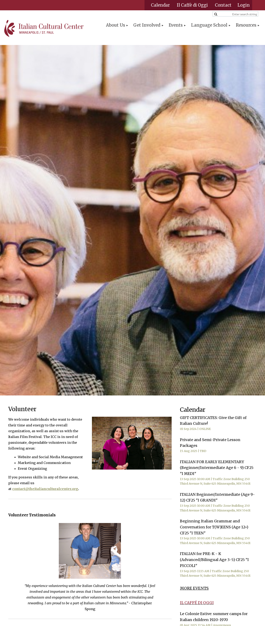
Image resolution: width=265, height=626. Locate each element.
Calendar (160, 5)
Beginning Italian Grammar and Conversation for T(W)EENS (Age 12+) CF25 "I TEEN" (214, 527)
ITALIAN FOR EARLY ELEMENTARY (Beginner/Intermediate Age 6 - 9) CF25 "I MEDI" (216, 467)
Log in (243, 5)
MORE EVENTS (194, 588)
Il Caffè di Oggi (192, 5)
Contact (223, 5)
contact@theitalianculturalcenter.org (45, 489)
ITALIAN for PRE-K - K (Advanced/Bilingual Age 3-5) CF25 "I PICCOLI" (214, 559)
